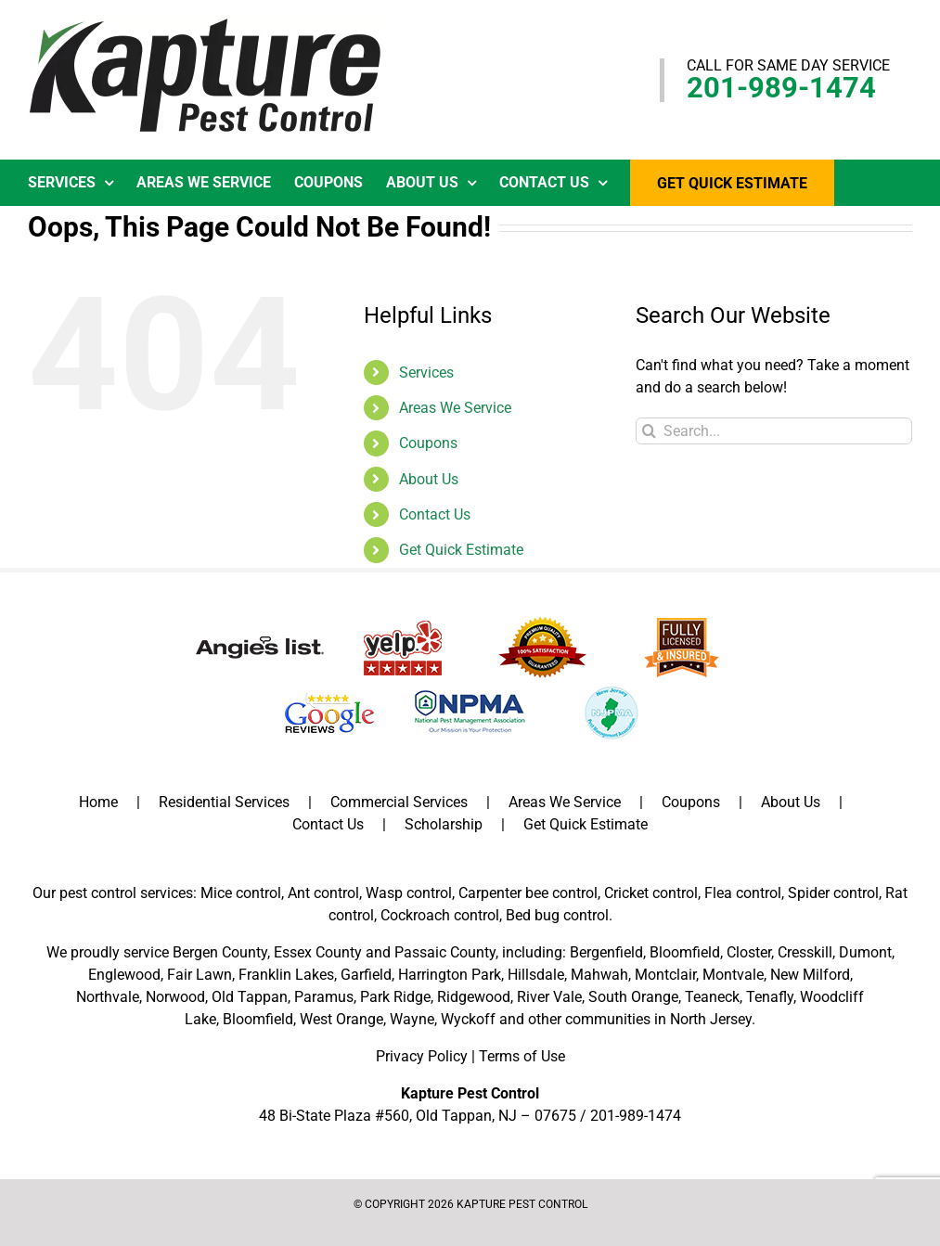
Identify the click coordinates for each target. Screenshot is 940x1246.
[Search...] (774, 430)
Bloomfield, (259, 1019)
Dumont (865, 952)
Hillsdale (536, 974)
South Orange (633, 997)
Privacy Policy (422, 1056)
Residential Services (224, 802)
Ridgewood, (475, 997)
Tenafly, (771, 997)
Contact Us (434, 514)
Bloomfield (685, 952)
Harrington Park (449, 974)
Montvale (733, 974)
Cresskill (805, 952)
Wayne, (413, 1019)
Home (98, 802)
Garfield (366, 974)
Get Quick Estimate (461, 550)
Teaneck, (713, 997)
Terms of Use (522, 1056)
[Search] (649, 430)
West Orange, (343, 1019)
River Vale (549, 997)
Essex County (318, 952)
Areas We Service (455, 408)
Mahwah (599, 974)
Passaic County (445, 952)
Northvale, (109, 997)
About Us (428, 479)
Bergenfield (606, 952)
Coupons (428, 443)
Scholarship (444, 824)
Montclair (665, 974)
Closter (749, 952)
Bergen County (220, 952)
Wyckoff (468, 1019)
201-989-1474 (781, 87)
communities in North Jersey (658, 1019)
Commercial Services (399, 802)
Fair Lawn (199, 974)
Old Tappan (250, 997)
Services (426, 372)
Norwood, (177, 997)
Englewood (124, 974)
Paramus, (325, 997)
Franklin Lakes (286, 974)
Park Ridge (395, 997)
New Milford (810, 974)
